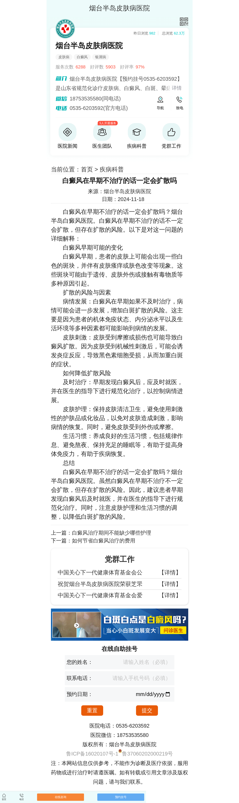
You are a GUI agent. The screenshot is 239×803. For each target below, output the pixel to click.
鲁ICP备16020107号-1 (92, 754)
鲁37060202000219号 (147, 754)
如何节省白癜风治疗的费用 (103, 541)
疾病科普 (112, 169)
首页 (87, 169)
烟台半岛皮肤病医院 (127, 191)
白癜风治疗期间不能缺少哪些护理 (111, 533)
